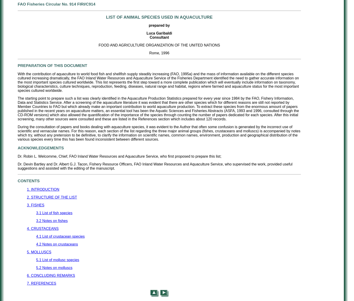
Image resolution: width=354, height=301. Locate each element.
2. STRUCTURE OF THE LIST (52, 197)
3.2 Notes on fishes (52, 221)
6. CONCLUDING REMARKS (51, 276)
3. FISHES (35, 205)
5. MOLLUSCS (39, 252)
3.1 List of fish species (54, 213)
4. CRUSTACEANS (43, 229)
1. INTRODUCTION (43, 189)
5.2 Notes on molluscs (54, 268)
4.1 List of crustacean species (60, 236)
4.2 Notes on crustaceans (57, 244)
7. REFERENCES (41, 283)
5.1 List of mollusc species (57, 260)
